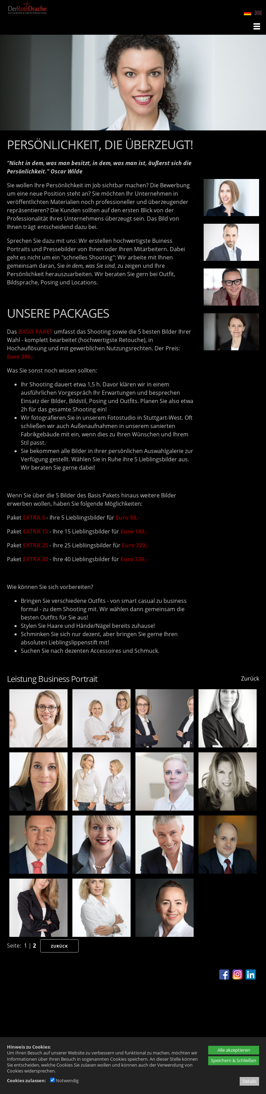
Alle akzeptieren (234, 1050)
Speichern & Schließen (233, 1060)
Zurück (250, 678)
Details (249, 1081)
